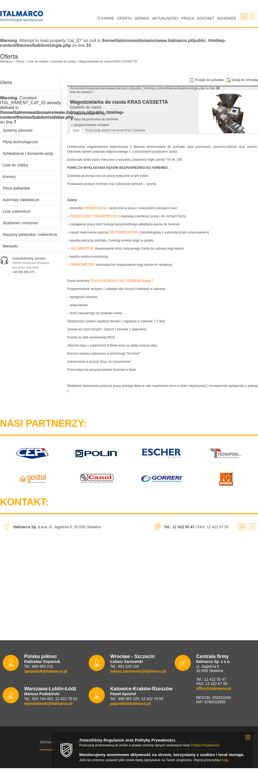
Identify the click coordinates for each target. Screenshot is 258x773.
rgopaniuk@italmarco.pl (45, 671)
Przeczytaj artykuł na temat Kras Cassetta (115, 130)
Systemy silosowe (18, 130)
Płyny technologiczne (20, 142)
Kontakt (205, 18)
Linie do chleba (15, 165)
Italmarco (9, 24)
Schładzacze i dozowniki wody (28, 153)
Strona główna (52, 742)
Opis (76, 130)
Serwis (142, 18)
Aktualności (165, 18)
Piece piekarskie (16, 188)
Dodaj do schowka (245, 80)
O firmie (106, 18)
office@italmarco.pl (213, 688)
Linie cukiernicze (17, 211)
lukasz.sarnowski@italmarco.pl (138, 671)
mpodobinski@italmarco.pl (48, 703)
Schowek (226, 18)
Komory (9, 176)
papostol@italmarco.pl (130, 703)
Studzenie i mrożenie (20, 223)
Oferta (124, 18)
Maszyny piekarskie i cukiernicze (30, 234)
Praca (187, 18)
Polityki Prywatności (205, 745)
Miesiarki (10, 246)
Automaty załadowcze (21, 200)
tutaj (225, 760)
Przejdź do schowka (209, 80)
